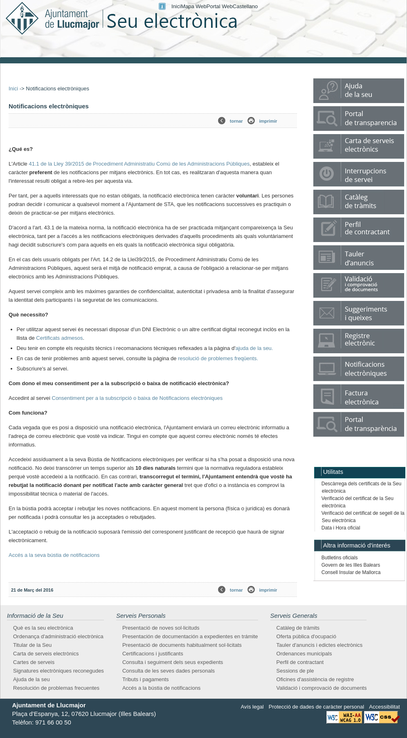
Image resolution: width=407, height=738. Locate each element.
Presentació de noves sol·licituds (161, 628)
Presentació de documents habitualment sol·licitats (182, 645)
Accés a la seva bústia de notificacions (54, 555)
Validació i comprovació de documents (322, 688)
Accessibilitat (384, 707)
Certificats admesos (59, 338)
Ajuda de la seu (31, 679)
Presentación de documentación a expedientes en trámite (190, 636)
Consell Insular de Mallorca (351, 572)
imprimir (268, 121)
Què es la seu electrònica (43, 628)
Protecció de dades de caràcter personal (316, 707)
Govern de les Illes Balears (351, 565)
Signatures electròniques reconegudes (58, 671)
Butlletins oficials (340, 558)
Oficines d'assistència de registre (315, 679)
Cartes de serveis (33, 662)
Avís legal (252, 707)
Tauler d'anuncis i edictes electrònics (320, 645)
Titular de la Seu (32, 645)
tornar (236, 121)
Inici (176, 6)
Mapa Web (194, 6)
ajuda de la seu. (254, 348)
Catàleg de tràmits (298, 628)
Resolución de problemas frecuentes (56, 688)
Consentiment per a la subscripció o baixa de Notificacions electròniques (137, 398)
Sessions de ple (295, 671)
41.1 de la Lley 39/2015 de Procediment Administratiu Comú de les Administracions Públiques (139, 164)
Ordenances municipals (304, 654)
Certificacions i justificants (152, 654)
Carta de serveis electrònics (46, 654)
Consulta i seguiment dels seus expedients (172, 662)
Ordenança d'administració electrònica (58, 636)
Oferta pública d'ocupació (306, 636)
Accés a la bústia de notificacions (161, 688)
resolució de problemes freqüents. (218, 358)
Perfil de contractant (300, 662)
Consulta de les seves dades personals (168, 671)
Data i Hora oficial (341, 528)
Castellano (245, 6)
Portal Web (220, 6)
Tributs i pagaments (145, 679)
